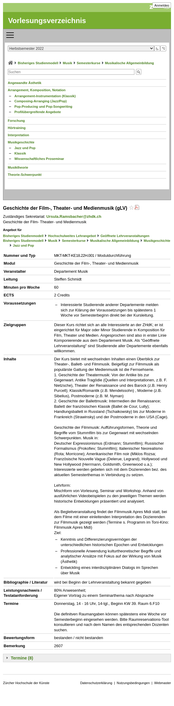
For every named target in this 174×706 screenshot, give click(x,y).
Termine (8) (22, 658)
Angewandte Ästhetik (24, 83)
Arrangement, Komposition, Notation (37, 90)
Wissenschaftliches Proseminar (39, 159)
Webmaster (162, 683)
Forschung (16, 120)
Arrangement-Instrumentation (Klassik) (45, 96)
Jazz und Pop (24, 148)
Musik (67, 63)
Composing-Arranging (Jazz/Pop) (40, 101)
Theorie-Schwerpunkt (24, 174)
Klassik (20, 153)
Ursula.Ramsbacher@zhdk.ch (73, 216)
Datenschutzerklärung (96, 683)
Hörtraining (17, 128)
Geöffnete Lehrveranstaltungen (124, 236)
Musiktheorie (18, 167)
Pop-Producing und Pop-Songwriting (43, 106)
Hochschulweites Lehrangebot (72, 236)
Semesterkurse (88, 63)
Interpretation (18, 135)
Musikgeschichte (21, 142)
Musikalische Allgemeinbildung (129, 63)
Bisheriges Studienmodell (38, 63)
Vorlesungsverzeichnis (47, 21)
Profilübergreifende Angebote (37, 112)
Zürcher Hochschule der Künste (26, 683)
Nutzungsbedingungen (133, 683)
